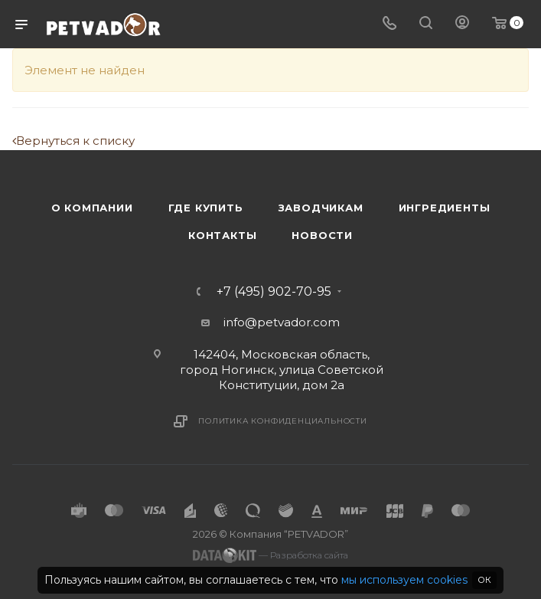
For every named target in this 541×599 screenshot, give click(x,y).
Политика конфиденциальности (282, 421)
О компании (92, 207)
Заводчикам (321, 207)
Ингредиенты (444, 207)
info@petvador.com (281, 322)
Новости (322, 235)
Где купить (205, 207)
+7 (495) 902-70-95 (274, 292)
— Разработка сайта (270, 555)
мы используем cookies (404, 580)
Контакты (222, 235)
